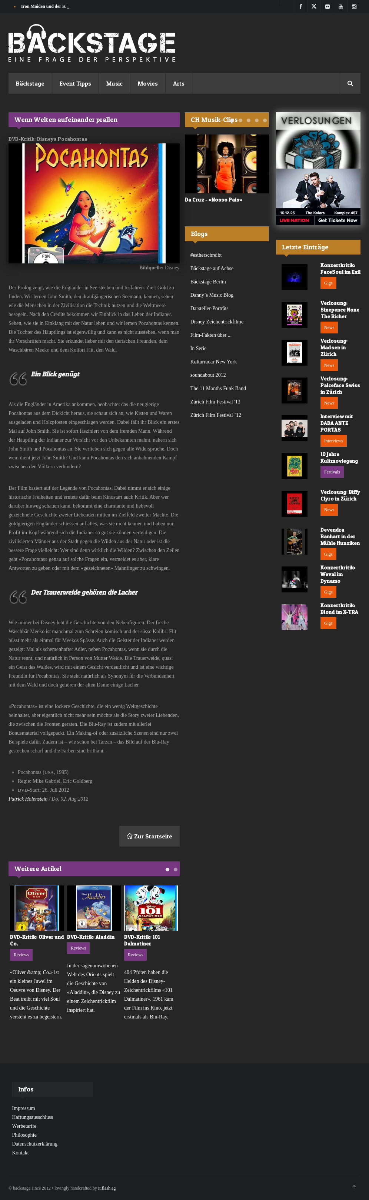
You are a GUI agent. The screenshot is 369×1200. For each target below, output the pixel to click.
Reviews (21, 954)
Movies (148, 83)
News (329, 327)
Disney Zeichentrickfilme (216, 322)
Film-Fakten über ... (211, 335)
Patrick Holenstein (28, 799)
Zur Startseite (149, 836)
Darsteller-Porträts (209, 308)
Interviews (333, 440)
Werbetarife (24, 1126)
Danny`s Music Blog (212, 295)
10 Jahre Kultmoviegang (339, 457)
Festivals (332, 472)
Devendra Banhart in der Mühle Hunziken (340, 536)
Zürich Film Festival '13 (215, 402)
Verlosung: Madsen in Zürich (334, 347)
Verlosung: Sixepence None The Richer (339, 309)
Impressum (23, 1108)
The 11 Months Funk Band (218, 388)
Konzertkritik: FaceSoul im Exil (340, 268)
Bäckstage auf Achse (212, 268)
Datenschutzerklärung (35, 1144)
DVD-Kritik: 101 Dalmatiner (142, 940)
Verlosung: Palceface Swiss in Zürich (340, 385)
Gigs (328, 283)
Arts (178, 83)
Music (114, 83)
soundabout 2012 (208, 375)
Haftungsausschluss (32, 1117)
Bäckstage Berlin (208, 282)
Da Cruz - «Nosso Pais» (213, 199)
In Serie (198, 348)
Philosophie (24, 1135)
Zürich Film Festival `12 (215, 415)
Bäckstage (30, 83)
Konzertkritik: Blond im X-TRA (339, 608)
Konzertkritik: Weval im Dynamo (337, 574)
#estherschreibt (206, 255)
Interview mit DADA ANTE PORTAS (336, 423)
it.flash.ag (107, 1188)
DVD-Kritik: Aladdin (90, 937)
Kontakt (20, 1153)
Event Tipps (75, 83)
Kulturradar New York (213, 362)
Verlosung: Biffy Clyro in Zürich (340, 495)
